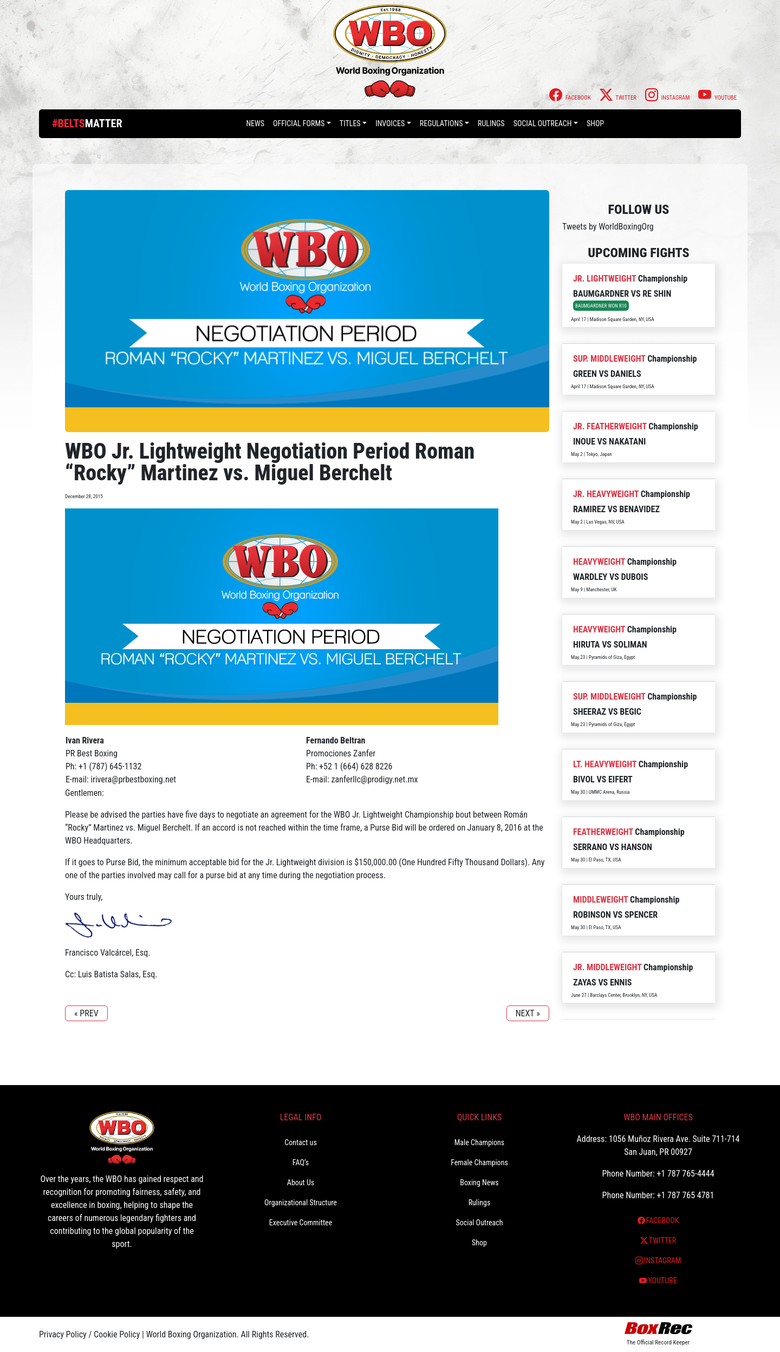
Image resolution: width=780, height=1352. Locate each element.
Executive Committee (300, 1222)
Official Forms (298, 123)
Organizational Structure (300, 1202)
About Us (300, 1182)
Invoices (390, 123)
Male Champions (479, 1142)
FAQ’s (300, 1162)
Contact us (300, 1142)
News (255, 123)
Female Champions (479, 1162)
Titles (350, 123)
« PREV (86, 1013)
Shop (595, 123)
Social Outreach (543, 123)
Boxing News (479, 1182)
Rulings (491, 123)
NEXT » (528, 1013)
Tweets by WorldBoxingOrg (608, 226)
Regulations (441, 123)
